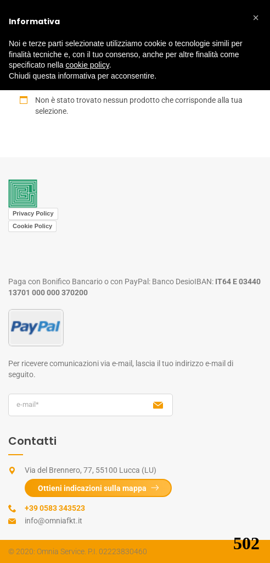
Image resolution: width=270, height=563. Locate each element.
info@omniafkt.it (53, 520)
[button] (256, 17)
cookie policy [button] (87, 64)
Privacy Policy (33, 213)
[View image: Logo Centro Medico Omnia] (22, 193)
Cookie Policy (32, 226)
